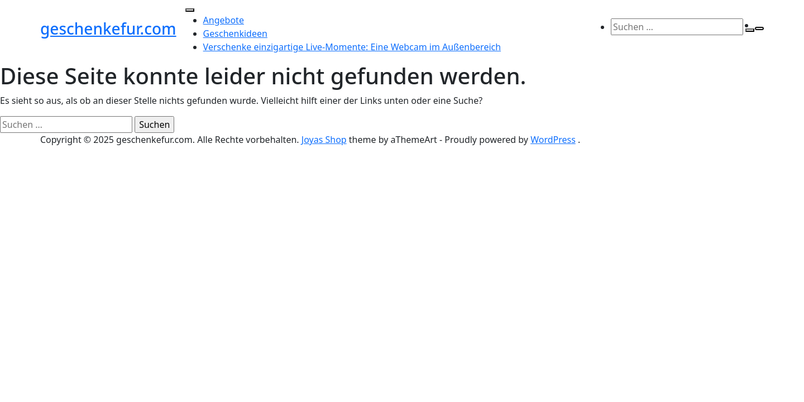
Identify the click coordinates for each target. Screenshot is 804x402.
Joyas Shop (324, 139)
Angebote (223, 20)
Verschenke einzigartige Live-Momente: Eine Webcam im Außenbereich (352, 47)
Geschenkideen (235, 33)
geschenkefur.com (108, 28)
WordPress (553, 139)
